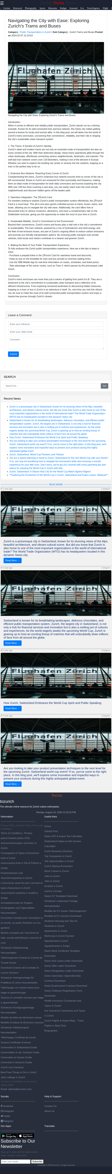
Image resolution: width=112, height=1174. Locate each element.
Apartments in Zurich (55, 930)
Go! (104, 386)
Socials (5, 1096)
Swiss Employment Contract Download (65, 985)
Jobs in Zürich (52, 881)
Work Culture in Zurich (56, 871)
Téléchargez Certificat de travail (18, 1037)
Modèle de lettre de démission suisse (21, 1017)
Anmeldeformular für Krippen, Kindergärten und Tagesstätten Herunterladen (17, 907)
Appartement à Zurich (56, 940)
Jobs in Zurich (52, 876)
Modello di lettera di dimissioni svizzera (22, 1022)
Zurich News (58, 2)
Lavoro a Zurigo (53, 891)
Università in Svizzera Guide (16, 1062)
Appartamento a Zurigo (57, 945)
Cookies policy (16, 838)
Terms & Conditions (12, 833)
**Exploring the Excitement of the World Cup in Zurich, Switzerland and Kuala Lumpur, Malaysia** (58, 475)
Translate (49, 1126)
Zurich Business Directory (58, 851)
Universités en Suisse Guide (16, 1057)
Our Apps (6, 1126)
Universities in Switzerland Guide (19, 1047)
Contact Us (50, 1106)
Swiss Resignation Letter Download (63, 970)
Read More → (12, 560)
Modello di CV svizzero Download (62, 916)
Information (7, 816)
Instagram (7, 1111)
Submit (13, 354)
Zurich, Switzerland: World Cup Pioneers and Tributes (36, 454)
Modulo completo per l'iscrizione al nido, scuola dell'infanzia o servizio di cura (21, 937)
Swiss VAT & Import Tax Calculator (63, 836)
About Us (49, 1111)
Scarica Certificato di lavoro (16, 1042)
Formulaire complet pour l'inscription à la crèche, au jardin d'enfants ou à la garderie (21, 922)
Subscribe (37, 1161)
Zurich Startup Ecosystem (58, 866)
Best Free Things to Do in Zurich (18, 1072)
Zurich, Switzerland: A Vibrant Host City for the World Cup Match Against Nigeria (50, 471)
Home (47, 826)
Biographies (51, 1030)
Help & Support (52, 1096)
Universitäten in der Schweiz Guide (20, 1052)
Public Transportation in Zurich (35, 32)
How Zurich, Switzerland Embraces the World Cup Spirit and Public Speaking (48, 437)
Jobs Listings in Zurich (13, 1077)
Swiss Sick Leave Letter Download (63, 960)
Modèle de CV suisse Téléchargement (65, 911)
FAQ (27, 838)
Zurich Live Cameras (12, 1067)
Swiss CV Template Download (60, 896)
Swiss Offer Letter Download (60, 965)
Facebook (7, 1106)
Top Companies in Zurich (58, 856)
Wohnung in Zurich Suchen (59, 935)
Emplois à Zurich (53, 886)
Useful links (50, 816)
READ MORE (56, 484)
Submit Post (51, 831)
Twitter (5, 1116)
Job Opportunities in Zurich (59, 861)
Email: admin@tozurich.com (16, 1089)
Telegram (7, 1121)
